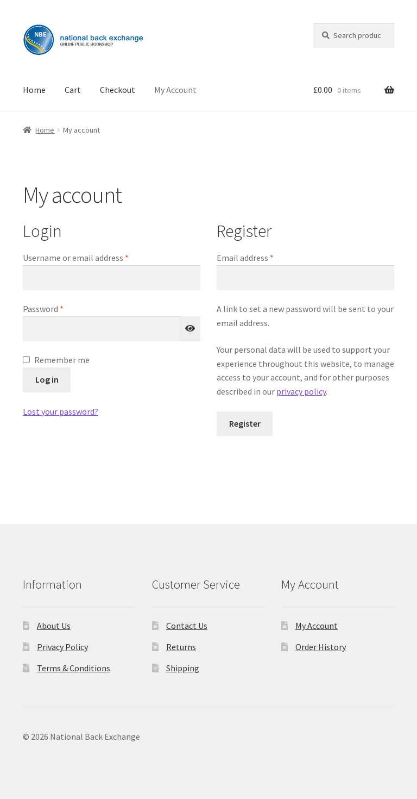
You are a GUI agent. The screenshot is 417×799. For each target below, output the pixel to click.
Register (245, 423)
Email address (261, 257)
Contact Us (186, 625)
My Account (175, 89)
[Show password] (190, 328)
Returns (181, 646)
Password (59, 308)
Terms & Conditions (73, 668)
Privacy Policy (62, 646)
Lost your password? (60, 411)
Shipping (182, 668)
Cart (73, 89)
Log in (47, 379)
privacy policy (301, 391)
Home (34, 89)
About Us (54, 625)
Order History (320, 646)
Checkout (117, 89)
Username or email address (92, 257)
